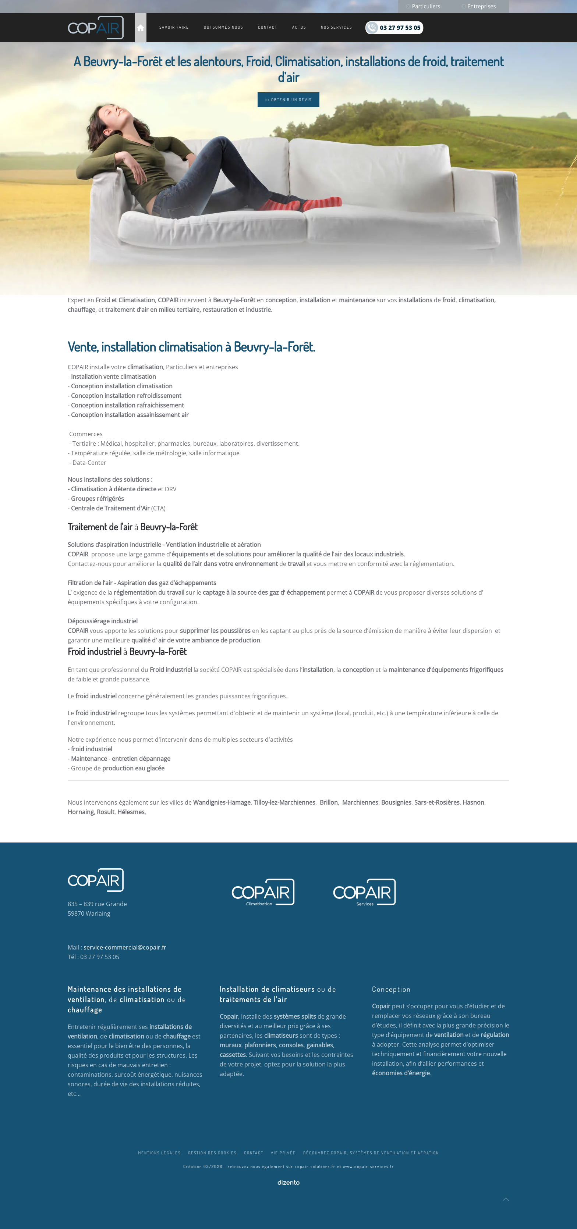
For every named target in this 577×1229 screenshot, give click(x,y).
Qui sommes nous (223, 27)
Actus (299, 27)
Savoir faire (174, 27)
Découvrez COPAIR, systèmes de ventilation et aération (371, 1152)
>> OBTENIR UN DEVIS (288, 99)
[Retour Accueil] (96, 27)
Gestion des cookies (212, 1152)
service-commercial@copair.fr (125, 947)
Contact (267, 27)
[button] (506, 1199)
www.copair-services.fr (368, 1166)
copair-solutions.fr (315, 1166)
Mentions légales (159, 1152)
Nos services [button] (336, 27)
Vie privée (283, 1152)
